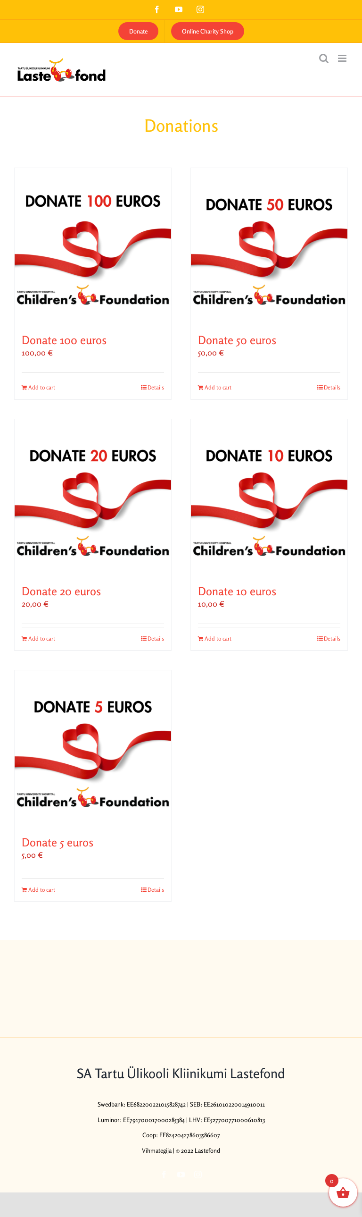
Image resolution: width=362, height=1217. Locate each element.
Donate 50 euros (237, 340)
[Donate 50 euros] (269, 246)
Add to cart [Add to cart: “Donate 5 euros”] (41, 889)
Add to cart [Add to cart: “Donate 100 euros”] (41, 387)
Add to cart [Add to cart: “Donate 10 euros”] (218, 638)
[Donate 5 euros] (93, 748)
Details (156, 387)
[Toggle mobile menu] (343, 58)
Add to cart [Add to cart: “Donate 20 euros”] (41, 638)
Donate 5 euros (57, 842)
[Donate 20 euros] (93, 497)
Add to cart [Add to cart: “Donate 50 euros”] (218, 387)
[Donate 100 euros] (93, 246)
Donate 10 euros (237, 591)
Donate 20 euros (61, 591)
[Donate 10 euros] (269, 497)
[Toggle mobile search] (324, 58)
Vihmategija (157, 1150)
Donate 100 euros (64, 340)
